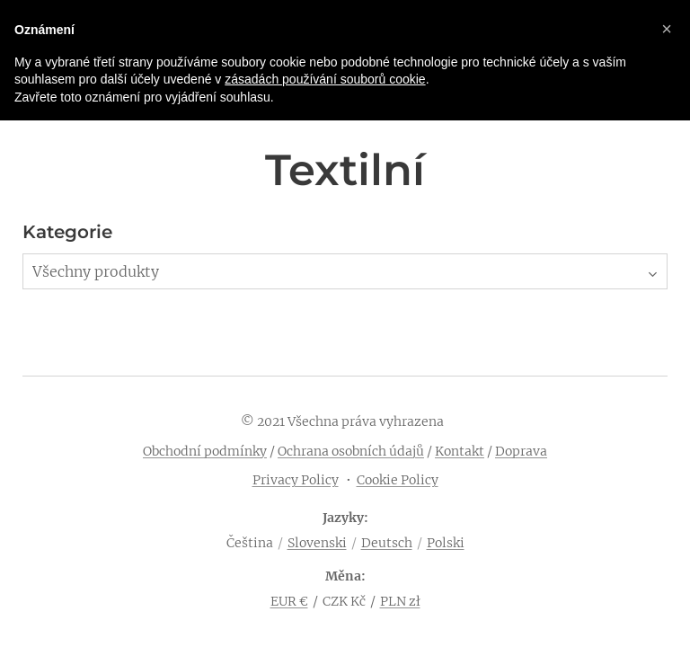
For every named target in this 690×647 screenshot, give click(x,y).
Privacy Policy (295, 480)
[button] (666, 28)
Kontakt (459, 451)
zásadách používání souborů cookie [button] (325, 79)
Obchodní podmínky (205, 451)
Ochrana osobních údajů (351, 451)
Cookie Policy (397, 480)
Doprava (521, 451)
